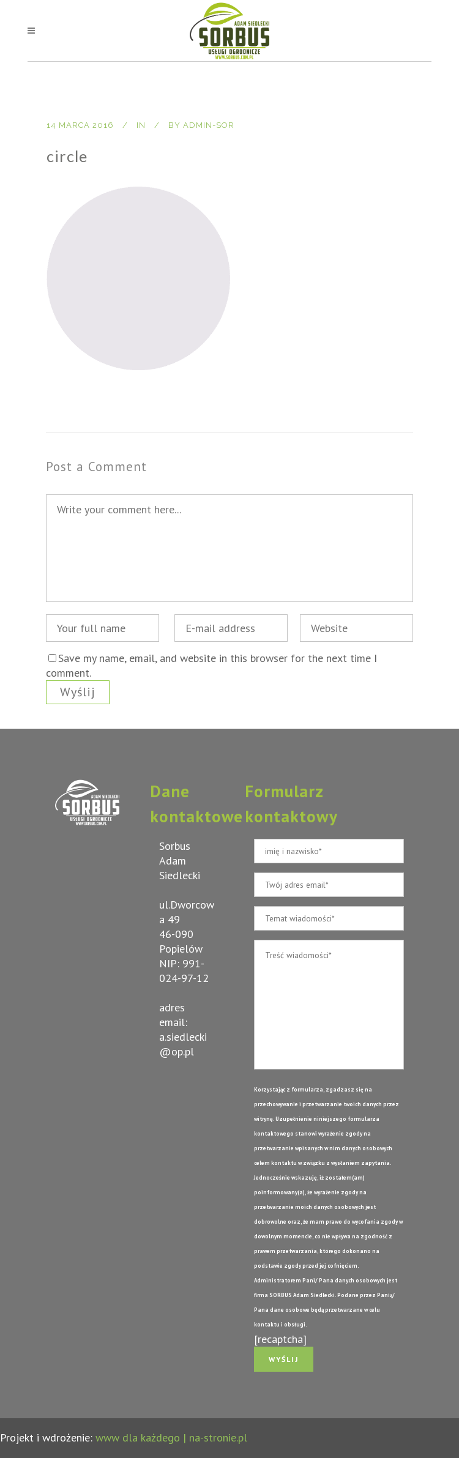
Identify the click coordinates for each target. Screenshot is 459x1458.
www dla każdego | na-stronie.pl (171, 1437)
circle (67, 156)
